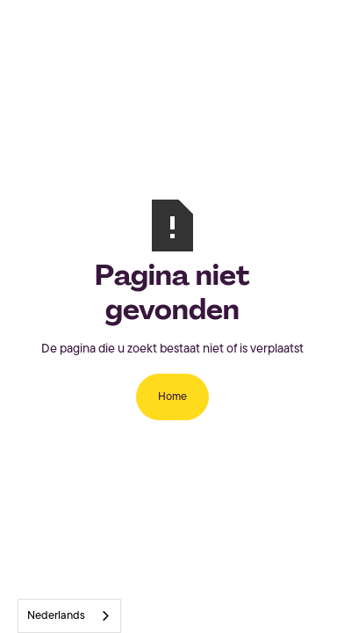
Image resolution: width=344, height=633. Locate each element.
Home (172, 397)
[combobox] (69, 616)
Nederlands (56, 616)
